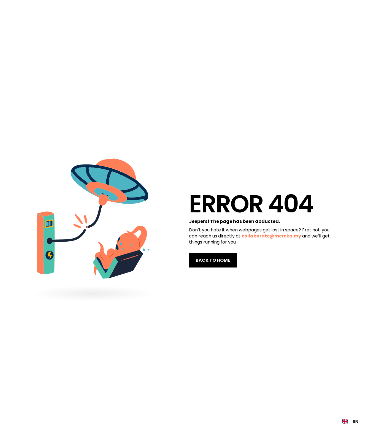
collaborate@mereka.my (271, 236)
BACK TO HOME (213, 260)
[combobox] (350, 421)
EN (350, 421)
